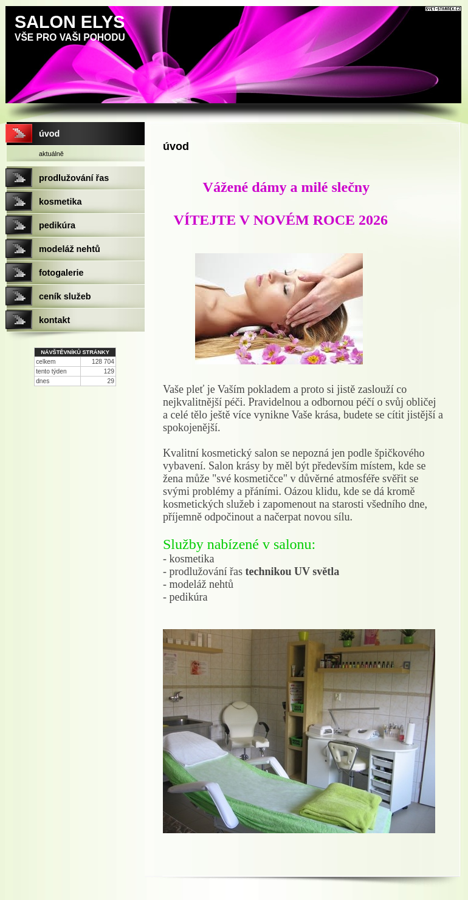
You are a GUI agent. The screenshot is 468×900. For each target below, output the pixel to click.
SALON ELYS (70, 22)
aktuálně (51, 153)
